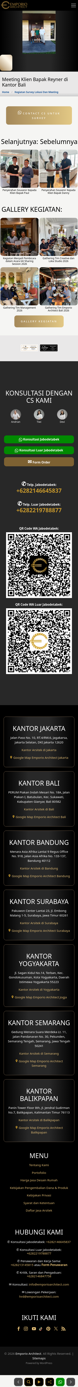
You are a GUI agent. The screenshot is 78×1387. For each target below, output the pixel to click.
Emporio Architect (28, 1354)
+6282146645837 (39, 490)
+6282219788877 (39, 510)
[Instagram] (26, 1330)
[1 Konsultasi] (60, 1382)
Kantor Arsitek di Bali (39, 809)
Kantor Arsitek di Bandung (39, 868)
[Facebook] (19, 1330)
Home (5, 92)
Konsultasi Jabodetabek (39, 439)
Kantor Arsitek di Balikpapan (39, 1120)
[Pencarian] (28, 1382)
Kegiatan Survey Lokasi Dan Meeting (36, 92)
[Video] (39, 1382)
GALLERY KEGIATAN (39, 321)
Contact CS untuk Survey (39, 115)
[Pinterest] (48, 1330)
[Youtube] (34, 1330)
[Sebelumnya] (18, 1382)
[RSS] (63, 1330)
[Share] (49, 1382)
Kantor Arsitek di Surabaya (39, 923)
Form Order (39, 461)
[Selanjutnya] (70, 1382)
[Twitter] (56, 1331)
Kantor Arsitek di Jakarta (39, 750)
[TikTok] (41, 1330)
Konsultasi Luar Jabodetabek (39, 450)
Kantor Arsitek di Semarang (39, 1053)
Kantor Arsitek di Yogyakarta (39, 989)
